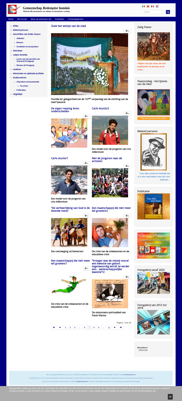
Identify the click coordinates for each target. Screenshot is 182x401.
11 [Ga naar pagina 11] (109, 327)
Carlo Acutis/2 (100, 108)
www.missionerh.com (129, 374)
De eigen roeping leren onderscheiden (65, 110)
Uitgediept (17, 94)
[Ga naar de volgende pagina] (115, 328)
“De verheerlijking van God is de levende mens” (70, 209)
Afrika (15, 25)
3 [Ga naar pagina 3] (70, 327)
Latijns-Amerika (20, 54)
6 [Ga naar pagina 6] (84, 327)
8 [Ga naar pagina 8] (94, 327)
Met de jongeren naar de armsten (107, 159)
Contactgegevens (75, 19)
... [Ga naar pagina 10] (104, 327)
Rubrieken (59, 19)
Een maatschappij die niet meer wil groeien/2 (111, 209)
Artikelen (20, 38)
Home (10, 19)
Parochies (24, 86)
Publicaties (21, 90)
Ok (170, 397)
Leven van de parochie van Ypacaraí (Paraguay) (28, 60)
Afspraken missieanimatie (27, 81)
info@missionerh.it (82, 381)
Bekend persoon (20, 30)
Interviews (17, 50)
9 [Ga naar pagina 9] (98, 327)
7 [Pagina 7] (89, 327)
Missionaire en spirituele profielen (28, 73)
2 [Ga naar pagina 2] (65, 327)
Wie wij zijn (22, 19)
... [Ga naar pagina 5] (80, 327)
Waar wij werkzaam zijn (41, 19)
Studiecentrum (19, 77)
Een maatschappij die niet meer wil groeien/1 (70, 262)
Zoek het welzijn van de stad (68, 26)
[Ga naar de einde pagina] (121, 328)
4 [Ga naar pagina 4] (74, 327)
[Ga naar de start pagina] (54, 328)
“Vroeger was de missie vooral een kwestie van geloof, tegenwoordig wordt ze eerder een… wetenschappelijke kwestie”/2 (110, 266)
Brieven (19, 42)
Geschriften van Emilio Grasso (27, 34)
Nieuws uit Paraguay (25, 65)
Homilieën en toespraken (27, 46)
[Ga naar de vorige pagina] (60, 328)
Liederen (17, 69)
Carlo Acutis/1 (59, 158)
